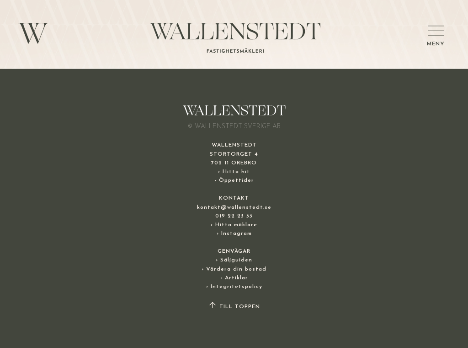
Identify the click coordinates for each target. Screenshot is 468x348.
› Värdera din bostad (234, 269)
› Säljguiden (234, 260)
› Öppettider (234, 180)
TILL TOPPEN (234, 307)
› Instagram (234, 233)
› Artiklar (234, 278)
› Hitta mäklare (234, 225)
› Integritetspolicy (234, 286)
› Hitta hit (234, 171)
